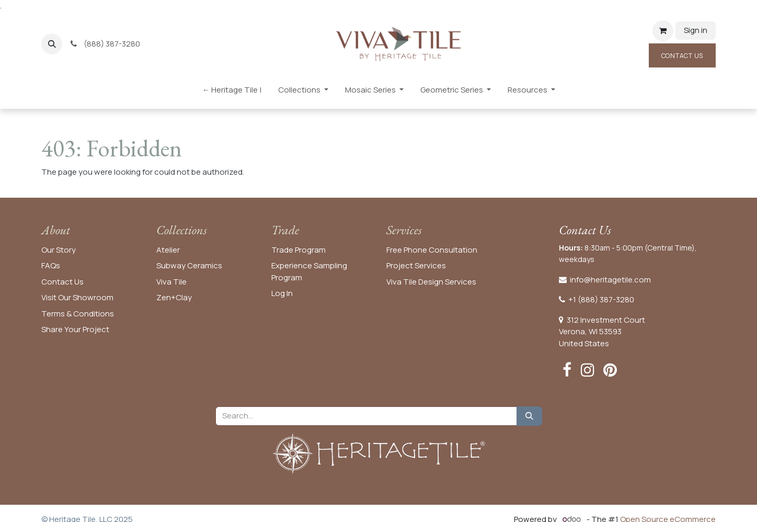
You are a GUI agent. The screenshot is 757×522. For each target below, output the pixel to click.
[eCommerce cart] (662, 30)
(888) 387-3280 (105, 43)
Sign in (695, 30)
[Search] (529, 416)
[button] (51, 43)
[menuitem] (231, 92)
